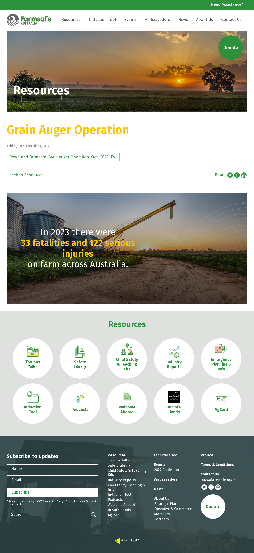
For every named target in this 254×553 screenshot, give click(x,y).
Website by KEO (127, 540)
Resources (127, 324)
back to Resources (26, 175)
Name (16, 468)
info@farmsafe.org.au (219, 480)
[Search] (93, 514)
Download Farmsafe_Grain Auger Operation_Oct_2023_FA (62, 157)
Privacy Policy (73, 501)
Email (16, 479)
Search (17, 514)
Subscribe (20, 492)
